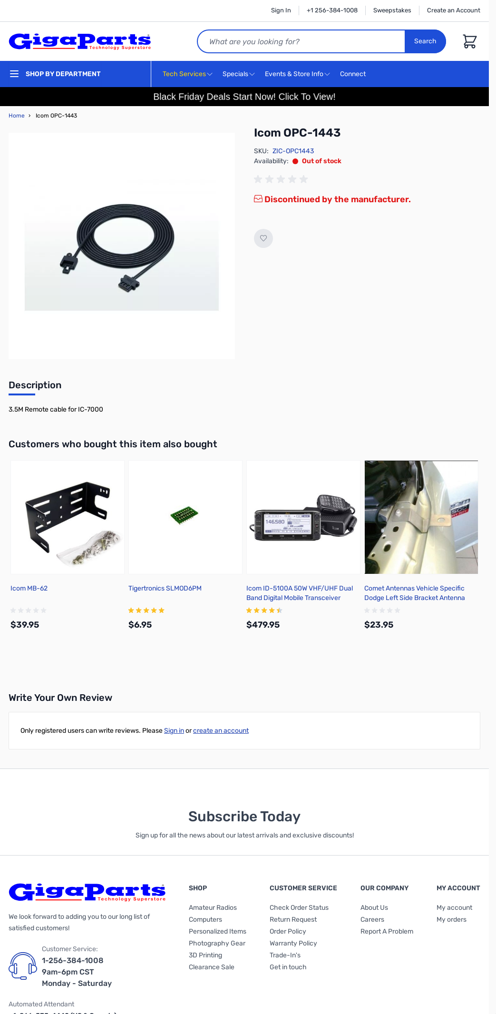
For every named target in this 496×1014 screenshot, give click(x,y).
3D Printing (205, 955)
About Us (374, 908)
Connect (354, 74)
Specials (235, 74)
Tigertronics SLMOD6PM (165, 588)
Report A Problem (386, 931)
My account (454, 908)
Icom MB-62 (29, 588)
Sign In (281, 10)
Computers (205, 920)
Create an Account (453, 10)
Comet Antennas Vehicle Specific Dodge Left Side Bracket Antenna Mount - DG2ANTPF (414, 597)
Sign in (174, 731)
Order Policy (288, 931)
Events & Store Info (294, 74)
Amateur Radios (213, 908)
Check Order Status (299, 908)
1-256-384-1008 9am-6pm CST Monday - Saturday (77, 972)
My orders (452, 920)
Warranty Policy (293, 943)
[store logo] (80, 41)
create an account (221, 731)
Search (425, 41)
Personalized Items (217, 931)
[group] (282, 179)
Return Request (293, 920)
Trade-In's (285, 955)
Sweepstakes (392, 10)
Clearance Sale (211, 967)
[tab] (35, 387)
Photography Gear (217, 943)
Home (17, 115)
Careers (372, 920)
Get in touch (288, 967)
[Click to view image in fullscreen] (122, 246)
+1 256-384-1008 (332, 10)
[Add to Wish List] (263, 238)
